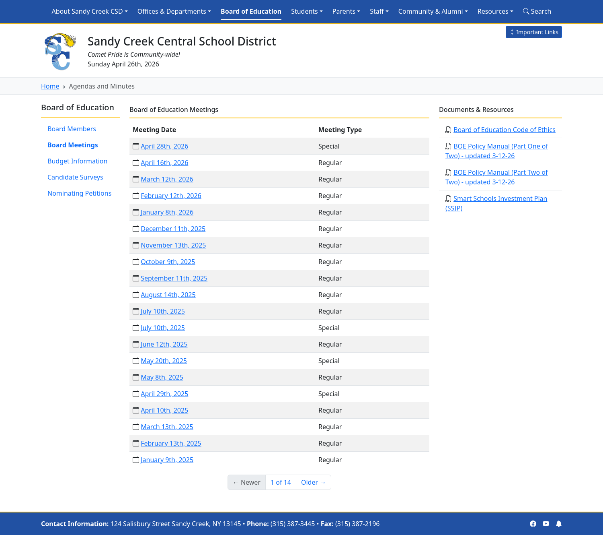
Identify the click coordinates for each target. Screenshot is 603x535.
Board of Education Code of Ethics (504, 129)
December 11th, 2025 (173, 228)
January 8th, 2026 (167, 212)
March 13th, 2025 (167, 426)
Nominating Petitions (79, 193)
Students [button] (304, 11)
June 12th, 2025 (164, 344)
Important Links (533, 32)
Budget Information (77, 161)
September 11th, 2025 (174, 278)
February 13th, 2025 (171, 443)
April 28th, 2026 (164, 146)
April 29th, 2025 (164, 393)
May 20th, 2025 (164, 360)
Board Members (71, 128)
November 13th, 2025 (173, 245)
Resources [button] (493, 11)
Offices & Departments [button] (171, 11)
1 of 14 (281, 482)
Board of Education (251, 11)
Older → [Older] (313, 482)
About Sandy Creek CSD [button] (87, 11)
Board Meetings (72, 144)
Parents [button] (343, 11)
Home (50, 86)
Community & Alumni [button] (430, 11)
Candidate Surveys (75, 177)
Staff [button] (377, 11)
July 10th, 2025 (163, 311)
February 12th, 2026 (171, 195)
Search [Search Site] (537, 11)
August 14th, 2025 (168, 294)
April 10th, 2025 (164, 410)
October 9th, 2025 (168, 261)
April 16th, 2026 (164, 162)
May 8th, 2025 (162, 377)
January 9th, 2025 (167, 459)
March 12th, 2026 (167, 179)
